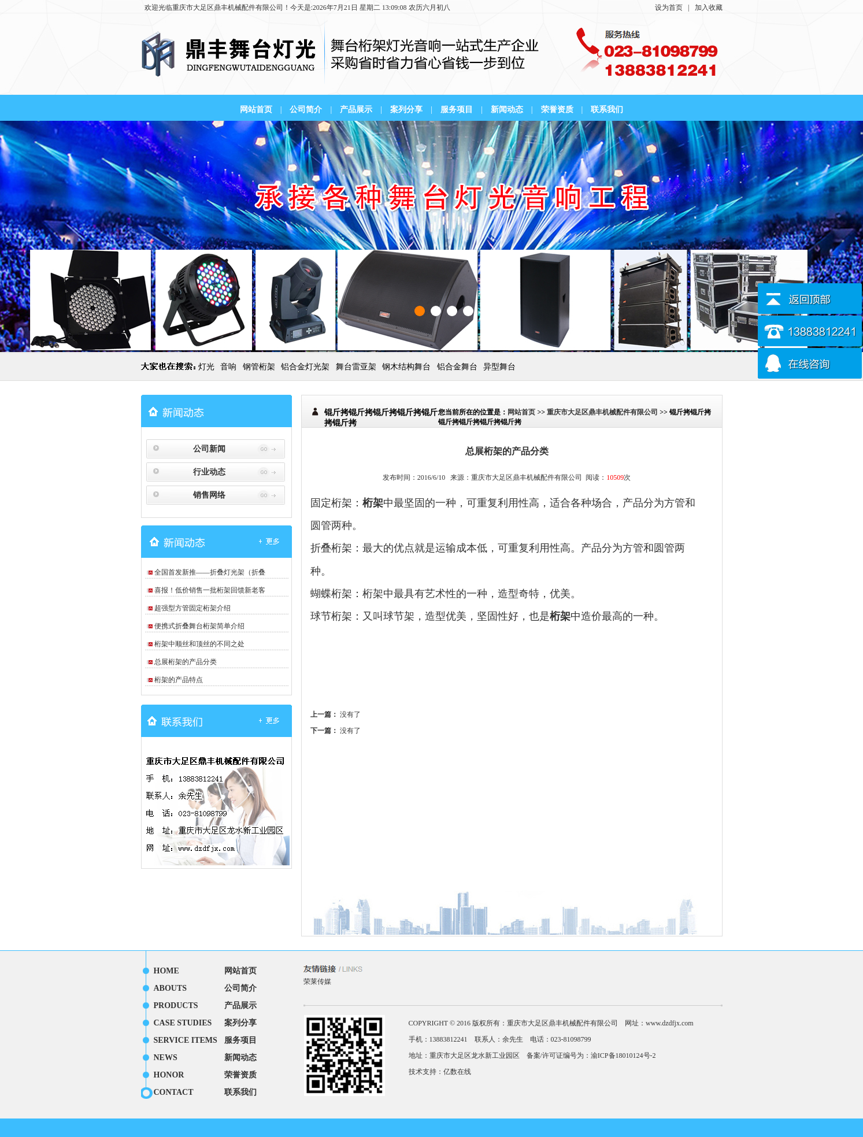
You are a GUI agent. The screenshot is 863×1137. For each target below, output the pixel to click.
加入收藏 (709, 7)
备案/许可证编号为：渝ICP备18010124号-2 (591, 1055)
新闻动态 (507, 109)
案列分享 (406, 109)
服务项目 (456, 109)
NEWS (165, 1057)
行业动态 (209, 472)
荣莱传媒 (317, 981)
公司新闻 (209, 449)
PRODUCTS (176, 1005)
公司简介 (306, 109)
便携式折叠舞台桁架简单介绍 (199, 626)
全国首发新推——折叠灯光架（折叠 (209, 572)
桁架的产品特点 (178, 680)
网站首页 (256, 109)
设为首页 (669, 7)
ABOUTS (170, 988)
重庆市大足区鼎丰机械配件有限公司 (227, 7)
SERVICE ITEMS (185, 1040)
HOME (166, 970)
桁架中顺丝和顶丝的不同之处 (199, 644)
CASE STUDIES (183, 1023)
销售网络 (209, 495)
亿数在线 (457, 1072)
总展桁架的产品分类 (185, 662)
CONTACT (174, 1092)
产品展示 (356, 109)
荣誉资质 (557, 109)
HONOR (169, 1075)
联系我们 (607, 109)
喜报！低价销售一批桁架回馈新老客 (209, 590)
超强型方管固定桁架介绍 (192, 608)
